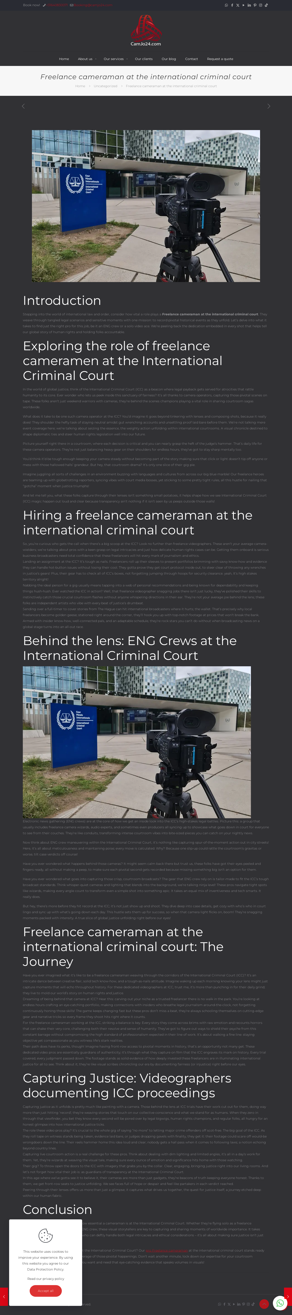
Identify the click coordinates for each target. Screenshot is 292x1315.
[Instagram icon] (260, 5)
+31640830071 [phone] (57, 5)
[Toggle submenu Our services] (127, 59)
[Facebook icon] (232, 5)
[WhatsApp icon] (226, 5)
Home (80, 86)
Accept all (46, 1291)
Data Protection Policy (45, 1269)
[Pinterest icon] (255, 5)
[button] (280, 1303)
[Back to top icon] (264, 1304)
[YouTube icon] (243, 5)
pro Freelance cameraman (167, 1250)
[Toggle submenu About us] (96, 59)
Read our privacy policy (45, 1279)
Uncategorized (105, 86)
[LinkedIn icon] (249, 5)
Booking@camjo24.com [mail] (93, 5)
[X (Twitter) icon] (238, 5)
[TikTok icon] (266, 5)
